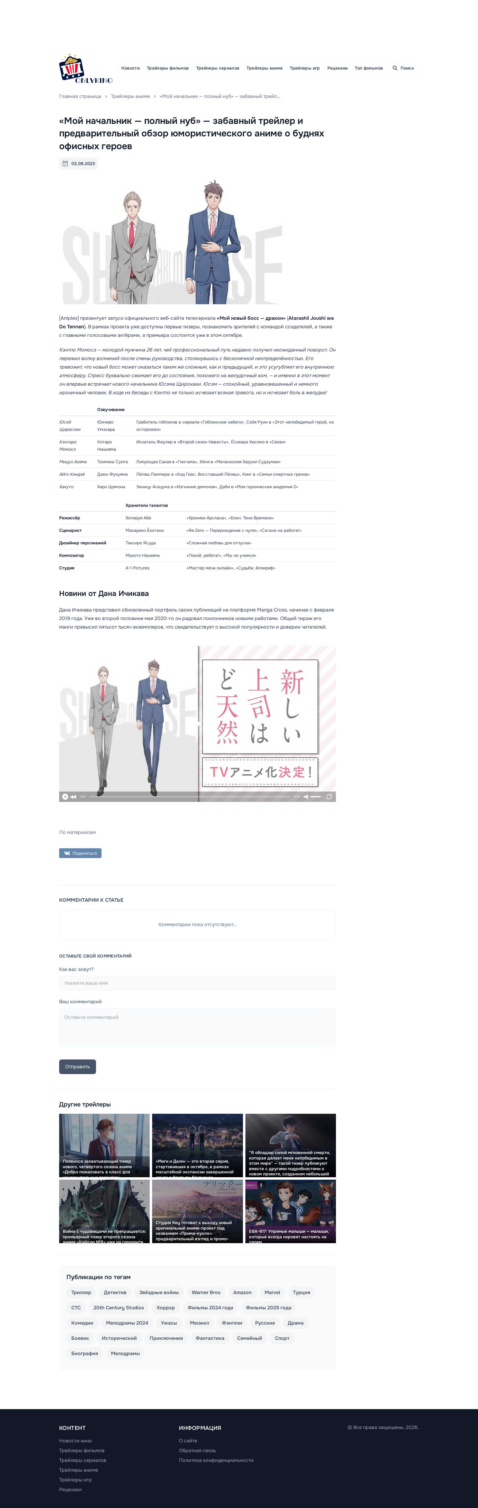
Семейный (249, 1338)
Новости (130, 68)
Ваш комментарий (80, 1001)
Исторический (119, 1338)
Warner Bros (206, 1292)
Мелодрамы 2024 (127, 1323)
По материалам (77, 832)
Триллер (81, 1292)
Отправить (77, 1066)
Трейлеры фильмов (168, 68)
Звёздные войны (159, 1292)
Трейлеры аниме (265, 68)
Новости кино (75, 1441)
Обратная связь (197, 1450)
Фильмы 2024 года (210, 1307)
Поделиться (80, 853)
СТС (76, 1307)
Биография (84, 1353)
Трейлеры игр (305, 68)
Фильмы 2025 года (268, 1307)
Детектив (115, 1292)
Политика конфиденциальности (216, 1460)
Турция (301, 1292)
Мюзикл (199, 1323)
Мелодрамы (125, 1353)
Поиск (403, 68)
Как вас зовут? (76, 969)
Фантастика (210, 1338)
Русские (265, 1323)
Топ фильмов (369, 68)
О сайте (188, 1441)
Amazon (242, 1292)
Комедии (82, 1323)
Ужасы (169, 1323)
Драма (296, 1323)
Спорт (282, 1338)
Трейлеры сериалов (218, 68)
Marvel (272, 1292)
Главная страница (80, 96)
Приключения (166, 1338)
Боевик (80, 1338)
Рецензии (337, 68)
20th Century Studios (119, 1307)
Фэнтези (232, 1323)
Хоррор (166, 1307)
